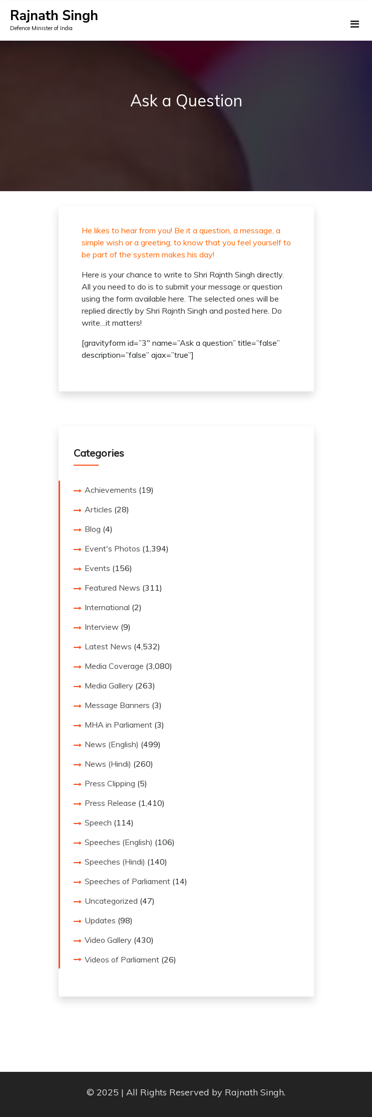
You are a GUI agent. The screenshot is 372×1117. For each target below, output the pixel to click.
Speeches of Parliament (127, 881)
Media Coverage (114, 666)
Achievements (111, 490)
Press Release (110, 803)
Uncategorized (111, 901)
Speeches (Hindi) (115, 862)
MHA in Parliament (118, 725)
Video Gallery (108, 940)
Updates (100, 920)
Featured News (112, 588)
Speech (98, 822)
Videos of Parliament (122, 959)
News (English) (112, 744)
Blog (93, 529)
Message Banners (117, 705)
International (107, 607)
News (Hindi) (108, 764)
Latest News (108, 646)
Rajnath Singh (54, 16)
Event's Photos (112, 548)
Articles (98, 509)
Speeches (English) (119, 842)
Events (97, 568)
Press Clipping (110, 783)
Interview (102, 627)
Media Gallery (109, 685)
